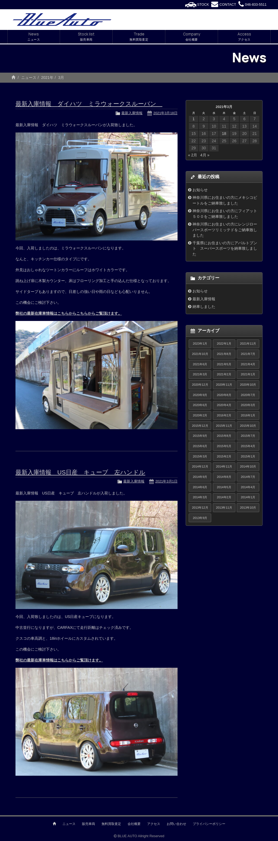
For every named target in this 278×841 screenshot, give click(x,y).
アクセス (153, 824)
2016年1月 (248, 415)
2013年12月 (200, 507)
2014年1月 (248, 497)
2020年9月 (200, 395)
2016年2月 (224, 415)
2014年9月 (200, 476)
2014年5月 (224, 487)
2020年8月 (224, 395)
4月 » (204, 155)
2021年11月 (248, 343)
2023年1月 (200, 343)
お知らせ (200, 190)
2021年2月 (224, 374)
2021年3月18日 (165, 113)
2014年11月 (224, 466)
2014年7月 (248, 476)
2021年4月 (248, 364)
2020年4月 (224, 405)
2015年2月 (224, 456)
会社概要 (134, 824)
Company (191, 36)
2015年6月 (200, 446)
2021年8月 (224, 353)
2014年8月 (224, 476)
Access (244, 36)
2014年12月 (200, 466)
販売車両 (88, 824)
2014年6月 (200, 487)
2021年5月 (224, 364)
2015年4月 (248, 446)
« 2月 (192, 155)
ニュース (28, 77)
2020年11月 (224, 384)
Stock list (86, 36)
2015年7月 (248, 435)
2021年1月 (248, 374)
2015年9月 (200, 435)
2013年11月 (224, 507)
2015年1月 (248, 456)
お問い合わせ (176, 824)
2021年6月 (200, 364)
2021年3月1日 (166, 481)
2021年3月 (200, 374)
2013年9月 (200, 518)
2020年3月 (248, 405)
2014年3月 (200, 497)
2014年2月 (224, 497)
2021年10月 (200, 353)
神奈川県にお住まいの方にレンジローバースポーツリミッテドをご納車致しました (224, 229)
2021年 (47, 77)
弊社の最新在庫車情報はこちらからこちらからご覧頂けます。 (68, 313)
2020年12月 (200, 384)
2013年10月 (248, 507)
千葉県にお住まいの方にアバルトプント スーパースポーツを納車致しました (224, 248)
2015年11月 (224, 425)
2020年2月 (200, 415)
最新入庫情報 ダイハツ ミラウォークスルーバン (88, 103)
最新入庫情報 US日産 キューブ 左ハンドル (80, 472)
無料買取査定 (111, 824)
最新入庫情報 (132, 113)
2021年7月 (248, 353)
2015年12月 (200, 425)
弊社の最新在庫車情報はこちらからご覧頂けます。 (59, 660)
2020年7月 (248, 395)
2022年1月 (224, 343)
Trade (138, 36)
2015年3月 (200, 456)
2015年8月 (224, 435)
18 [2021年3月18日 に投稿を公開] (224, 133)
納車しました (203, 306)
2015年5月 (224, 446)
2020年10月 (248, 384)
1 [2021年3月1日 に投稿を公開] (193, 119)
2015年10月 (248, 425)
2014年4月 (248, 487)
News (33, 36)
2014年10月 (248, 466)
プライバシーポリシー (209, 824)
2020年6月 (200, 405)
